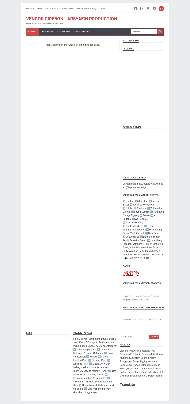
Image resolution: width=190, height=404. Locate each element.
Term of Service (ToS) (86, 9)
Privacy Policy (52, 9)
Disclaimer (67, 9)
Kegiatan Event (82, 32)
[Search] (144, 31)
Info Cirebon (47, 32)
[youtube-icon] (154, 8)
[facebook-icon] (135, 8)
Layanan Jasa (63, 32)
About (40, 9)
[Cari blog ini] (134, 337)
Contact (102, 9)
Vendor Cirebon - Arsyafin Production (71, 18)
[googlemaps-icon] (148, 8)
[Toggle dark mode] (161, 8)
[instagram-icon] (142, 8)
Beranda (30, 9)
